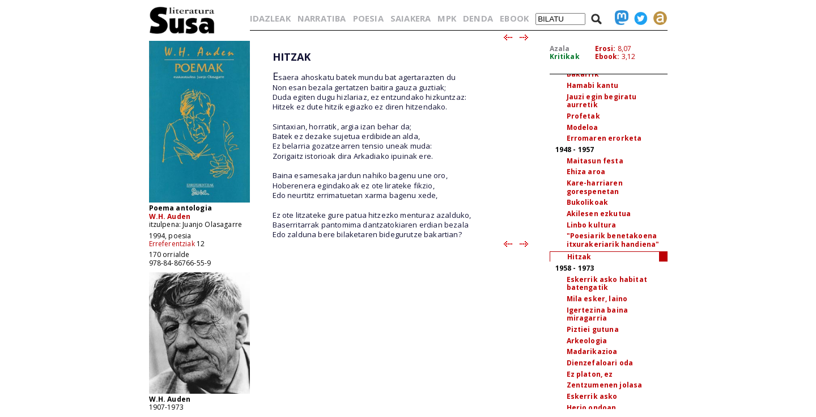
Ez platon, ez (590, 374)
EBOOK (514, 18)
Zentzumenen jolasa (605, 385)
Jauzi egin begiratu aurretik (602, 101)
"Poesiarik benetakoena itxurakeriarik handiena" (613, 240)
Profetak (583, 116)
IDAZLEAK (270, 18)
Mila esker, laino (597, 299)
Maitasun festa (595, 161)
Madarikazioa (592, 351)
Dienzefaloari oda (600, 363)
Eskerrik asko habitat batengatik (607, 284)
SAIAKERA (410, 18)
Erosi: (605, 48)
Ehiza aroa (586, 171)
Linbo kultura (592, 225)
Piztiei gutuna (593, 329)
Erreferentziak (172, 243)
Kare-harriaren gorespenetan (595, 187)
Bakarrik (583, 74)
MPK (446, 18)
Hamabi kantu (593, 85)
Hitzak (579, 257)
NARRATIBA (322, 18)
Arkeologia (587, 341)
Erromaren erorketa (604, 138)
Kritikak (565, 56)
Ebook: (607, 56)
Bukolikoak (588, 202)
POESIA (368, 18)
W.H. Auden (170, 216)
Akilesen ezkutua (599, 213)
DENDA (478, 18)
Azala (560, 48)
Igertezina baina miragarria (597, 314)
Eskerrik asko (592, 396)
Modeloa (582, 127)
